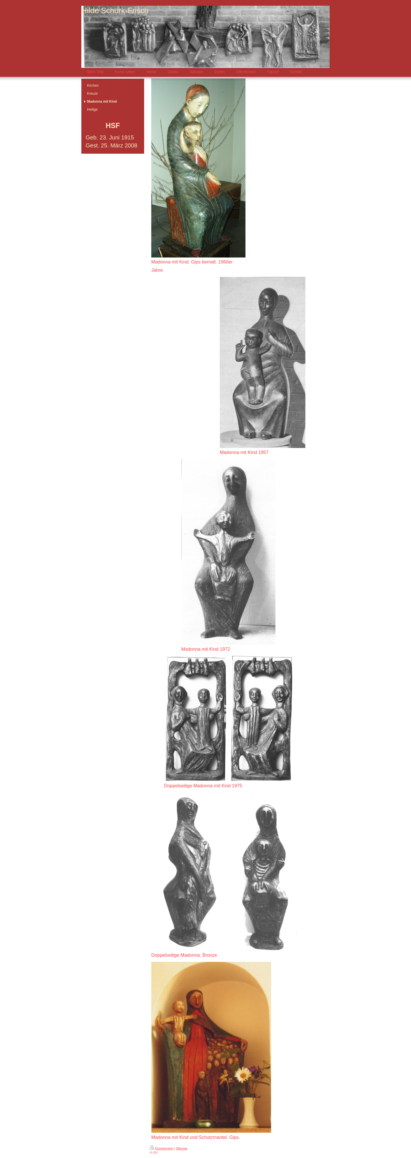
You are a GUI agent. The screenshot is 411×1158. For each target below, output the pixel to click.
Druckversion (161, 1148)
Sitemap (181, 1148)
